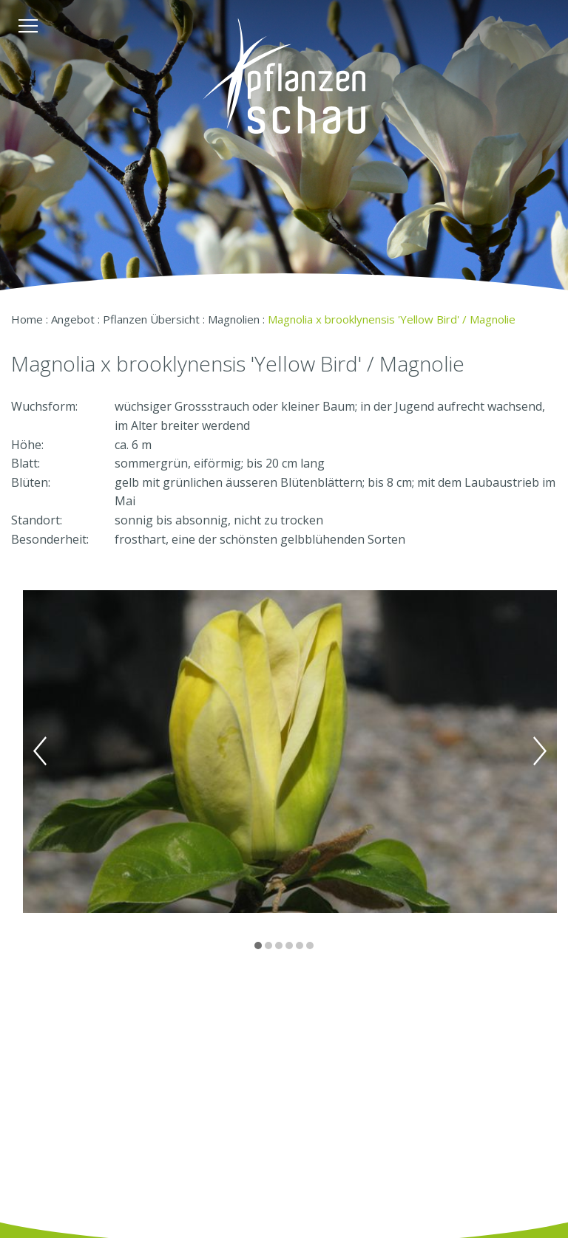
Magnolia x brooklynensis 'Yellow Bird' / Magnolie (391, 319)
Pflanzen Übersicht (151, 319)
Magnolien (234, 319)
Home (27, 319)
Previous (40, 751)
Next (540, 751)
